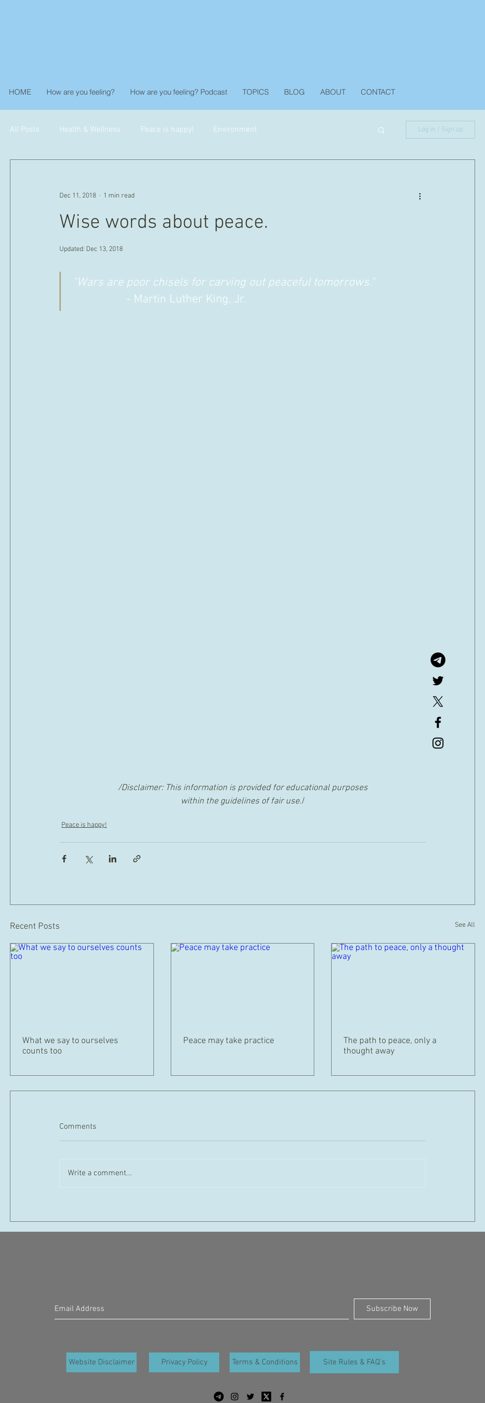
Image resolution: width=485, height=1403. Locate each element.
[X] (438, 701)
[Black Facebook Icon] (438, 722)
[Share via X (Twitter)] (88, 858)
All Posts (25, 130)
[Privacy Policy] (184, 1362)
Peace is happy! (167, 130)
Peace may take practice (228, 1041)
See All (465, 925)
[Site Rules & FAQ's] (354, 1362)
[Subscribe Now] (392, 1309)
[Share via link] (137, 858)
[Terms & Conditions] (265, 1362)
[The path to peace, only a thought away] (403, 984)
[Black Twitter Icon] (438, 680)
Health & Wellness (90, 130)
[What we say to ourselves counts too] (81, 984)
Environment (235, 130)
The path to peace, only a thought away (389, 1046)
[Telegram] (438, 659)
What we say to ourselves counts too (70, 1046)
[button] (381, 130)
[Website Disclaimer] (101, 1362)
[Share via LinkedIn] (112, 858)
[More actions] (420, 195)
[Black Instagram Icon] (438, 743)
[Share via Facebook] (64, 858)
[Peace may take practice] (242, 984)
